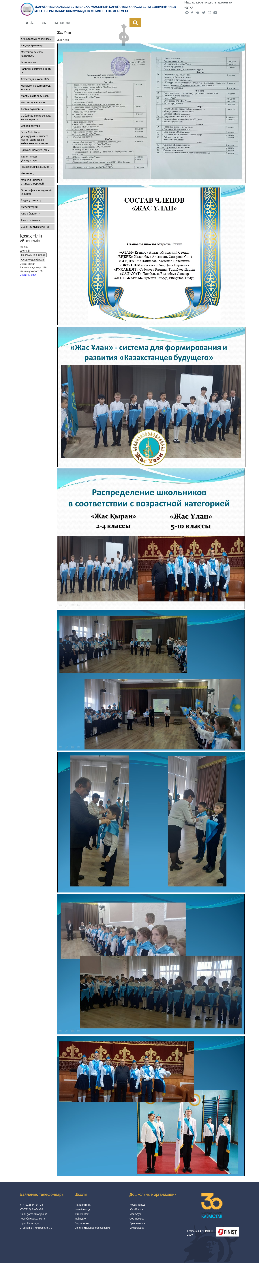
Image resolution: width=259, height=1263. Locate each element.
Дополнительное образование (92, 1227)
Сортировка (82, 1223)
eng (68, 22)
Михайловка (137, 1227)
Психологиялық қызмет (36, 166)
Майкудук (80, 1218)
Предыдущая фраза (33, 254)
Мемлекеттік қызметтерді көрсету (36, 87)
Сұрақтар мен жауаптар (35, 226)
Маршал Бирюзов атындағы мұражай (32, 181)
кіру (44, 22)
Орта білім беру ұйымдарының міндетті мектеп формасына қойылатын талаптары (34, 138)
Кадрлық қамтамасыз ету (36, 70)
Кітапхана (28, 173)
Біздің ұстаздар (31, 200)
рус (56, 22)
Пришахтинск (83, 1204)
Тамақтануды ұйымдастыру (30, 158)
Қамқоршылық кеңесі (35, 150)
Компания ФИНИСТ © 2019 (200, 1233)
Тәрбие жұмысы (32, 109)
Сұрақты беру (28, 274)
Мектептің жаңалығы (33, 102)
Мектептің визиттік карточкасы (32, 54)
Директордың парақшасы (36, 38)
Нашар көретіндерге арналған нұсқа (208, 4)
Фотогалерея (29, 62)
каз (62, 22)
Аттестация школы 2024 (35, 79)
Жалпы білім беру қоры (35, 95)
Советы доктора (30, 125)
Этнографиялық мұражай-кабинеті (36, 192)
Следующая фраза (32, 259)
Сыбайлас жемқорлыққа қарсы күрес (35, 117)
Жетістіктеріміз (30, 207)
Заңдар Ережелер (31, 45)
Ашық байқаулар (31, 220)
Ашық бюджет (30, 213)
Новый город (82, 1209)
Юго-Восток (82, 1214)
